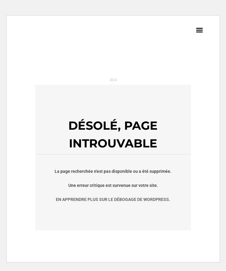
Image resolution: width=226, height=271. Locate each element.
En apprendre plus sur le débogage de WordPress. (113, 199)
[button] (199, 29)
